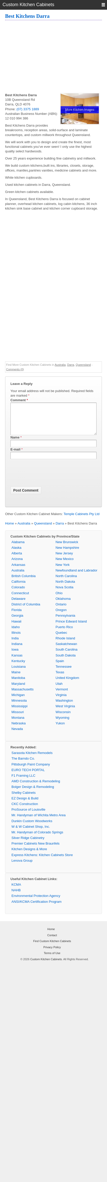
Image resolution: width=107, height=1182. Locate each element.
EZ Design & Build (24, 804)
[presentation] (49, 480)
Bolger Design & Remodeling (32, 793)
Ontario (61, 610)
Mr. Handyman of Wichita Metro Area (38, 821)
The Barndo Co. (23, 764)
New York (63, 571)
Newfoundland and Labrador (76, 576)
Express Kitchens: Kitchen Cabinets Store (42, 861)
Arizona (17, 565)
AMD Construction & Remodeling (35, 787)
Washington (64, 707)
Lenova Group (21, 867)
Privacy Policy (52, 953)
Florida (16, 616)
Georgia (17, 622)
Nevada (17, 735)
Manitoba (18, 684)
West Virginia (65, 712)
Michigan (18, 701)
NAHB (16, 896)
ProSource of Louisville (28, 816)
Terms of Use (52, 959)
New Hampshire (67, 554)
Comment (19, 400)
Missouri (17, 718)
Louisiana (18, 673)
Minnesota (19, 707)
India (15, 644)
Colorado (18, 593)
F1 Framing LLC (23, 782)
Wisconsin (63, 718)
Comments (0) (15, 369)
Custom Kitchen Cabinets (46, 965)
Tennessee (64, 673)
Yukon (60, 729)
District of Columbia (25, 610)
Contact (52, 941)
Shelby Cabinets (23, 799)
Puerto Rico (64, 633)
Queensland (83, 364)
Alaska (16, 554)
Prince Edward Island (71, 627)
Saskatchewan (66, 650)
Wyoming (62, 724)
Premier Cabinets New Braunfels (35, 849)
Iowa (14, 655)
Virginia (61, 701)
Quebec (61, 639)
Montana (17, 724)
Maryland (18, 690)
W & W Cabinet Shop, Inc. (30, 833)
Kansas (16, 661)
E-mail (15, 455)
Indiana (16, 650)
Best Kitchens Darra (27, 16)
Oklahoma (63, 605)
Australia (60, 364)
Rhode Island (65, 644)
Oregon (61, 616)
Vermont (62, 695)
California (18, 588)
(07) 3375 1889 (28, 109)
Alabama (17, 548)
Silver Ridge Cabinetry (27, 844)
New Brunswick (67, 548)
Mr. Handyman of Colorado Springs (37, 838)
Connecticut (20, 599)
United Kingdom (67, 684)
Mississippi (19, 712)
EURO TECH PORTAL (28, 776)
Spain (60, 667)
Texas (60, 678)
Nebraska (18, 729)
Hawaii (16, 627)
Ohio (59, 599)
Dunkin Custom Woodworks (31, 827)
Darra (70, 364)
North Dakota (65, 588)
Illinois (16, 639)
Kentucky (18, 667)
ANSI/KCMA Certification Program (36, 908)
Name (14, 443)
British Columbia (23, 582)
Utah (59, 690)
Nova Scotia (64, 593)
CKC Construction (24, 810)
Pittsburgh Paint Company (30, 770)
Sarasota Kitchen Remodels (31, 759)
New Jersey (64, 559)
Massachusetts (22, 695)
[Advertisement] (56, 57)
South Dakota (66, 661)
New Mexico (65, 565)
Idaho (15, 633)
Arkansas (18, 571)
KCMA (16, 891)
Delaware (18, 605)
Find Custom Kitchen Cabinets (52, 947)
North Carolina (66, 582)
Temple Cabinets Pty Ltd (82, 520)
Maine (15, 678)
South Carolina (66, 655)
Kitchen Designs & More (29, 855)
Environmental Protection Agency (35, 902)
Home (9, 529)
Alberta (16, 559)
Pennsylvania (65, 622)
